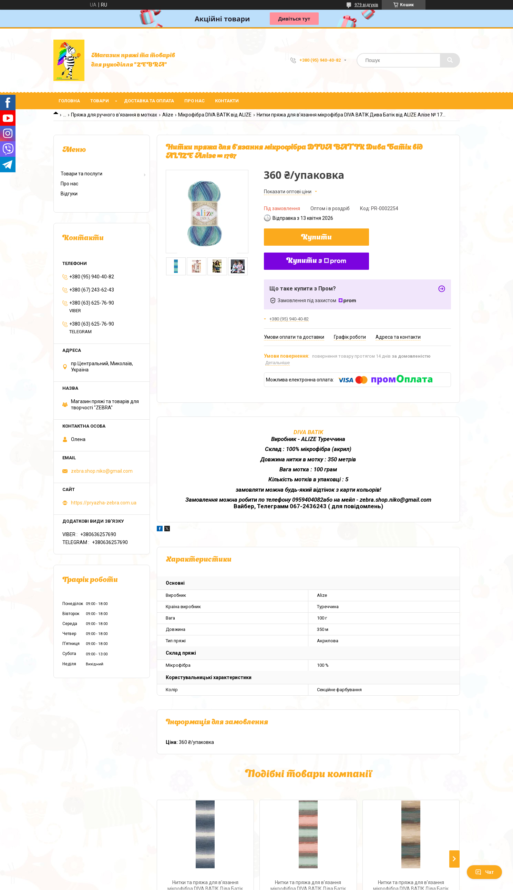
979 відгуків (366, 4)
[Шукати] (450, 60)
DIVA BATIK (308, 432)
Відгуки (69, 193)
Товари (99, 100)
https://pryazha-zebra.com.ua (103, 502)
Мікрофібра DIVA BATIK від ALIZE (215, 114)
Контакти (227, 100)
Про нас (194, 100)
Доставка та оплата (149, 100)
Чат (484, 872)
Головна (69, 100)
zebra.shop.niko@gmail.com (102, 471)
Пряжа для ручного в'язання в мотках (114, 114)
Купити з (316, 261)
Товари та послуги (81, 173)
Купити (316, 237)
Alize (167, 114)
